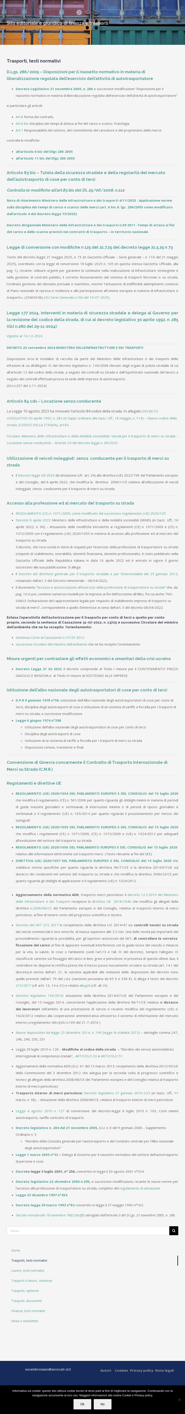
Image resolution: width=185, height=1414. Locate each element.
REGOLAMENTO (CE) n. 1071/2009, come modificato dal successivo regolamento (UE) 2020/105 (91, 513)
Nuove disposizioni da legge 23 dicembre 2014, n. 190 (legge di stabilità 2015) (78, 1032)
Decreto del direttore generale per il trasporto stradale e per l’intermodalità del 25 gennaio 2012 (98, 574)
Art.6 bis (22, 123)
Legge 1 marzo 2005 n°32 (37, 1154)
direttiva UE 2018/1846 (111, 901)
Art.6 (19, 116)
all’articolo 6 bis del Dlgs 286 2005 (44, 151)
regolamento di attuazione (139, 1188)
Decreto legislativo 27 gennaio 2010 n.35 (117, 1093)
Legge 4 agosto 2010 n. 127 (40, 1111)
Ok (82, 1404)
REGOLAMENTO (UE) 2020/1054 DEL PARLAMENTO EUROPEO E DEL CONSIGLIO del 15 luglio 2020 (97, 793)
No (103, 1404)
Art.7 (19, 130)
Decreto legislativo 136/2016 (39, 995)
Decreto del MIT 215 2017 (37, 925)
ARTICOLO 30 (86, 1056)
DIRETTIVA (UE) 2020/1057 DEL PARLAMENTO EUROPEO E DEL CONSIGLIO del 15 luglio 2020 (94, 860)
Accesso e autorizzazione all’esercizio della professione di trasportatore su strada (101, 587)
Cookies (121, 1370)
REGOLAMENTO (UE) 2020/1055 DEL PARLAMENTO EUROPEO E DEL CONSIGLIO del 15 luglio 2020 (97, 827)
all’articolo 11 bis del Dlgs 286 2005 (45, 158)
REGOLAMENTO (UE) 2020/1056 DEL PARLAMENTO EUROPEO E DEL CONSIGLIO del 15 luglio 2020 (97, 847)
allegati (84, 985)
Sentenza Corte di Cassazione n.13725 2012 (50, 637)
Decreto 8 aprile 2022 (33, 520)
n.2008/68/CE (41, 908)
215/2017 (23, 985)
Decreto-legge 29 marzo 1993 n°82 (45, 1205)
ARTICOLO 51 (112, 1056)
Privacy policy (141, 1370)
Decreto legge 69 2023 (36, 475)
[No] (179, 1399)
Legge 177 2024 (22, 313)
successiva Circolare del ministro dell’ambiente (51, 644)
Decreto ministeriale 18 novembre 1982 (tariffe (50, 1215)
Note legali (164, 1370)
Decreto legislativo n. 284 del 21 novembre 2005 (56, 1127)
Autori (105, 1370)
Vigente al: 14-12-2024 (24, 336)
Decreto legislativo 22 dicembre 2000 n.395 (53, 1181)
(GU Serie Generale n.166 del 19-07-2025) (77, 297)
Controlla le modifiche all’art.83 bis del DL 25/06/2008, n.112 (65, 190)
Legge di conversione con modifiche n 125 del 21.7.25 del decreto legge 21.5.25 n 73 (90, 247)
